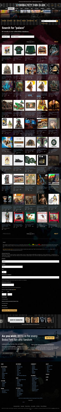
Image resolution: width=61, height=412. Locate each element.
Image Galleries (19, 366)
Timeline (3, 378)
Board (22, 8)
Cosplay (3, 386)
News (32, 8)
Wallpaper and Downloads (21, 375)
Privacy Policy (27, 406)
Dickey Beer (34, 384)
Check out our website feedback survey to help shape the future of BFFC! (30, 398)
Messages (33, 371)
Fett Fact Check (19, 384)
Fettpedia (37, 8)
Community (43, 8)
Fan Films (18, 370)
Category (3, 264)
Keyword (3, 258)
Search (47, 374)
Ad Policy (38, 406)
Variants (3, 383)
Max (8, 291)
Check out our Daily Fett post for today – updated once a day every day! (30, 1)
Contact (48, 371)
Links (33, 370)
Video (18, 371)
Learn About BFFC (37, 352)
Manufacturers (4, 373)
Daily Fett (18, 365)
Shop (48, 370)
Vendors (24, 20)
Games (18, 374)
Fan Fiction (19, 373)
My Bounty (9, 20)
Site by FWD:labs (43, 406)
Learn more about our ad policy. (41, 327)
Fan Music (18, 368)
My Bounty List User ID (6, 282)
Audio (18, 369)
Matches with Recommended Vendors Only (10, 301)
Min (2, 291)
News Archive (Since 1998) (21, 379)
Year (3, 269)
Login (52, 5)
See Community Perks (8, 353)
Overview (4, 20)
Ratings (3, 374)
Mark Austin (34, 383)
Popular (19, 20)
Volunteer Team (49, 365)
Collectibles (11, 8)
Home (6, 8)
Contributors (30, 20)
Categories (4, 369)
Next (56, 42)
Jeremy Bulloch (34, 390)
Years (3, 377)
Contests (33, 366)
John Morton (34, 382)
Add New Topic (4, 392)
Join (58, 5)
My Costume (4, 382)
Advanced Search (44, 23)
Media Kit (48, 366)
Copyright (22, 406)
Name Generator (34, 369)
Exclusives (19, 380)
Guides (18, 382)
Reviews (3, 375)
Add (36, 20)
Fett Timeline (19, 394)
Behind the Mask (20, 389)
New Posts (4, 391)
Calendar (49, 8)
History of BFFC (49, 369)
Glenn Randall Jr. (35, 385)
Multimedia (27, 8)
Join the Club (49, 338)
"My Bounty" (17, 244)
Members (33, 368)
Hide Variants (4, 305)
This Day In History (20, 391)
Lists (3, 372)
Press (48, 368)
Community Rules (16, 406)
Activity (33, 365)
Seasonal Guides (20, 385)
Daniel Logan (34, 379)
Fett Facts (19, 392)
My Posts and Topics (5, 390)
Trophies (33, 373)
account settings (47, 249)
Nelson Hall (34, 388)
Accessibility (33, 406)
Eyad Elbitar (34, 387)
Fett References (19, 393)
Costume (17, 8)
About (53, 8)
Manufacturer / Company (6, 274)
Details (3, 384)
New (14, 20)
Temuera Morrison (35, 378)
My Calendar (34, 377)
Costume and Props (35, 389)
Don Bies (33, 380)
